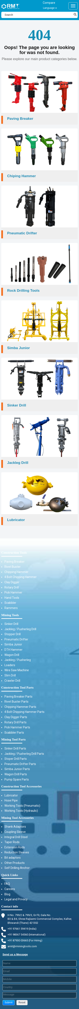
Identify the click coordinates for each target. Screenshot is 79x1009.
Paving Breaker (14, 561)
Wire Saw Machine (16, 670)
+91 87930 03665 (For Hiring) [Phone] (25, 940)
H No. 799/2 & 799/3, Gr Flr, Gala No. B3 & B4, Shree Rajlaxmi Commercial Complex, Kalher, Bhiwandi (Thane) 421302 (40, 918)
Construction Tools (14, 552)
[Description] (39, 995)
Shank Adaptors (15, 826)
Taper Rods (12, 842)
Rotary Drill (11, 587)
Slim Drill (10, 675)
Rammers (11, 608)
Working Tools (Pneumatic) (22, 805)
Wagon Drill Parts (15, 774)
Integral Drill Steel (16, 837)
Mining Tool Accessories (17, 817)
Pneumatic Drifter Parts (20, 764)
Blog (7, 894)
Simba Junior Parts (17, 769)
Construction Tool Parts (17, 687)
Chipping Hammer (16, 572)
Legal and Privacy (16, 899)
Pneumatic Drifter (16, 639)
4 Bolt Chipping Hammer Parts (24, 712)
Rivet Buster (12, 566)
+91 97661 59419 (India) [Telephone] (22, 928)
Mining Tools (10, 615)
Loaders (9, 665)
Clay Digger (11, 582)
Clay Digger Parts (15, 717)
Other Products (14, 862)
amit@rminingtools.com (22, 946)
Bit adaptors (12, 857)
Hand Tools (11, 597)
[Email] (39, 971)
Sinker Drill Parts (15, 748)
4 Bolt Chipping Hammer (20, 577)
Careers (9, 889)
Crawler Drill (12, 680)
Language (50, 7)
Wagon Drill (11, 655)
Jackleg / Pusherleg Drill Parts (24, 753)
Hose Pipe (11, 800)
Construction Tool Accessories (21, 786)
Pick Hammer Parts (17, 727)
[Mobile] (39, 979)
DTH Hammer (13, 649)
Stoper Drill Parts (15, 758)
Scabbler (10, 602)
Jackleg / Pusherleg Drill (20, 629)
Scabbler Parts (14, 732)
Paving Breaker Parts (18, 696)
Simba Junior (13, 644)
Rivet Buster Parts (16, 701)
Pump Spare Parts (16, 779)
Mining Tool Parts (13, 739)
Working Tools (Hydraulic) (21, 810)
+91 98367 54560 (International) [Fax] (27, 934)
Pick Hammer (13, 592)
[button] (9, 1002)
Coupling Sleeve (15, 832)
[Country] (39, 987)
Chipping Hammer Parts (20, 706)
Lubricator (11, 795)
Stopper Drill (12, 634)
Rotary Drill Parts (15, 722)
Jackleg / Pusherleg (17, 660)
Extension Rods (14, 847)
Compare (49, 2)
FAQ (7, 883)
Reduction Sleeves (16, 852)
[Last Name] (39, 963)
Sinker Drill (11, 624)
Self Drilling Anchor (17, 868)
